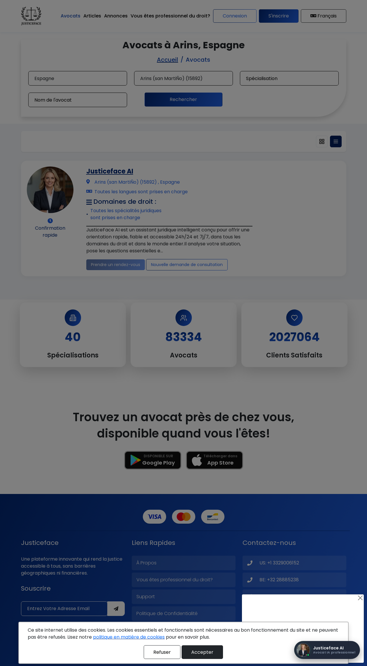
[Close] (360, 597)
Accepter (202, 652)
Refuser (162, 652)
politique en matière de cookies (129, 637)
